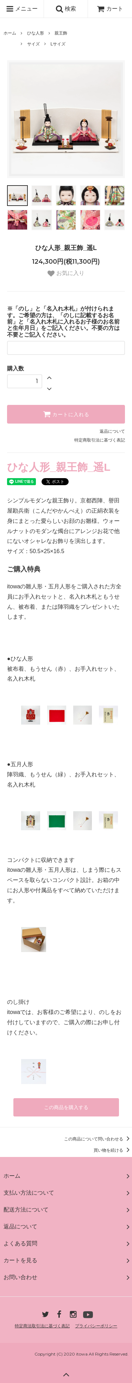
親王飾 (61, 33)
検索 (66, 9)
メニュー (22, 9)
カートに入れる (66, 414)
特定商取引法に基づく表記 (99, 440)
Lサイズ (57, 44)
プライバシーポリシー (96, 1325)
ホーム (10, 33)
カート (110, 9)
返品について (112, 431)
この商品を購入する (66, 1107)
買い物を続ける (113, 1150)
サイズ (33, 44)
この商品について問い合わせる (98, 1139)
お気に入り (66, 273)
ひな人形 (35, 33)
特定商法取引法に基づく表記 (42, 1325)
